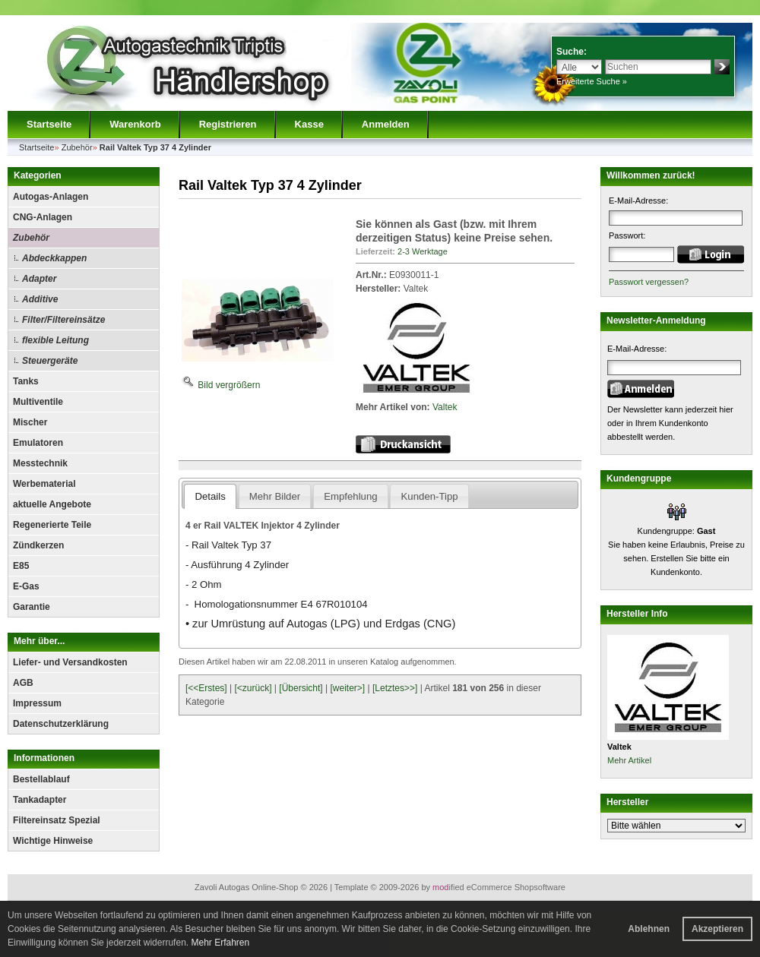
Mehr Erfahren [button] (220, 942)
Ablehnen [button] (649, 929)
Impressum (37, 703)
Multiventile (38, 401)
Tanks (26, 381)
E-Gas (26, 586)
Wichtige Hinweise (53, 840)
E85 (21, 566)
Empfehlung (350, 496)
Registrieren (228, 124)
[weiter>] (347, 688)
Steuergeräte (50, 360)
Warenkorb (134, 124)
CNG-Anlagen (42, 217)
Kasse (309, 124)
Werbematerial (44, 483)
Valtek (444, 407)
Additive (40, 299)
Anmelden (386, 124)
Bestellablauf (41, 779)
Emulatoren (38, 442)
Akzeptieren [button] (717, 929)
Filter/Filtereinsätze (63, 319)
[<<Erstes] (206, 688)
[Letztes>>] (394, 688)
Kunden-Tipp (429, 496)
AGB (23, 682)
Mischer (30, 422)
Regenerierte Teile (52, 525)
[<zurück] (253, 688)
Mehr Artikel (629, 760)
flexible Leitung (55, 340)
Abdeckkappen (54, 258)
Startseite (49, 124)
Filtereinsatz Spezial (56, 820)
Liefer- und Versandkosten (70, 662)
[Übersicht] (300, 688)
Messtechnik (40, 463)
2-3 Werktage (422, 251)
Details (210, 496)
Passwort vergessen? (649, 281)
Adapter (39, 278)
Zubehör (31, 237)
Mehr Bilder (274, 496)
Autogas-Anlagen (50, 196)
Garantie (31, 607)
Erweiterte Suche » (591, 81)
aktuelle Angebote (52, 504)
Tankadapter (39, 799)
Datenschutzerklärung (61, 724)
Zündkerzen (38, 545)
